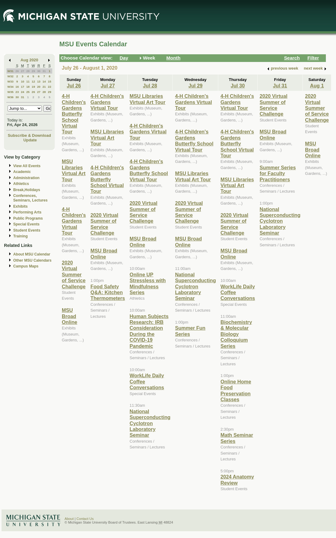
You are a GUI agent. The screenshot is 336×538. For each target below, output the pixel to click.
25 (28, 92)
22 (49, 86)
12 (33, 81)
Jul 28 (150, 85)
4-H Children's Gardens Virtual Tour (74, 221)
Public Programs (28, 218)
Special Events (26, 224)
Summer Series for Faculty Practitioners (278, 173)
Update (30, 140)
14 (44, 81)
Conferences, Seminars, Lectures (30, 198)
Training (20, 236)
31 (44, 71)
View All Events (27, 166)
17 (22, 86)
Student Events (26, 230)
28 (28, 71)
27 (22, 71)
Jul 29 (195, 85)
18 (28, 86)
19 (33, 86)
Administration (26, 178)
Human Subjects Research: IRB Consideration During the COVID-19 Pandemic (149, 331)
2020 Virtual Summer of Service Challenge (73, 274)
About (69, 519)
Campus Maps (25, 266)
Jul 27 (108, 85)
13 (39, 81)
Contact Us (85, 519)
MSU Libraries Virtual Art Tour (73, 170)
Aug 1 (317, 85)
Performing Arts (27, 212)
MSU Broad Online (69, 316)
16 (17, 86)
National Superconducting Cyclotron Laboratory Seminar (150, 423)
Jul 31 (280, 85)
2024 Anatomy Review (237, 479)
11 (28, 81)
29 (33, 71)
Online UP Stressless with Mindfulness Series (148, 283)
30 (39, 71)
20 (39, 86)
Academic (22, 172)
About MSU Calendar (31, 254)
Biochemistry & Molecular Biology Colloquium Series (236, 334)
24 (22, 92)
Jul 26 (74, 85)
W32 (10, 76)
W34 (10, 86)
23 (17, 92)
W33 (10, 81)
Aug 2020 (29, 60)
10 (22, 81)
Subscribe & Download (29, 135)
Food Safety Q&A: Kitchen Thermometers (107, 292)
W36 (10, 97)
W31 (10, 71)
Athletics (21, 184)
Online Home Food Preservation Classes (235, 390)
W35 (10, 92)
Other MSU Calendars (32, 260)
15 (49, 81)
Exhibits (20, 206)
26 (17, 71)
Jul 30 (238, 85)
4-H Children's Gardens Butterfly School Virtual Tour (74, 113)
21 (44, 86)
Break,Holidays (26, 190)
